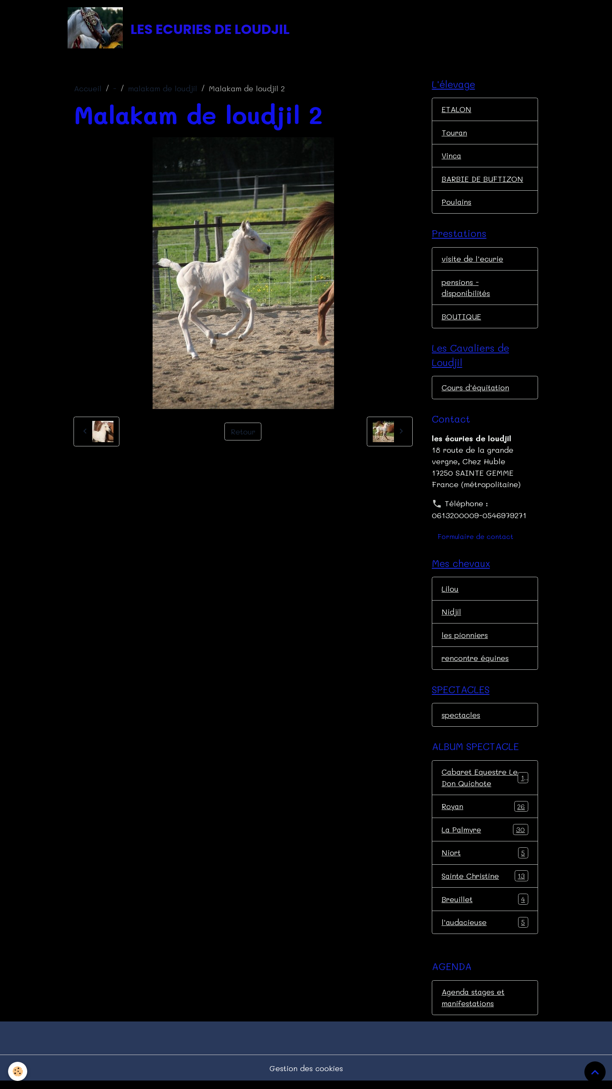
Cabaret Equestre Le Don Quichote (485, 783)
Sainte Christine (485, 882)
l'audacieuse (485, 928)
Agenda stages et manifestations (473, 1004)
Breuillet (485, 905)
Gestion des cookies (306, 1075)
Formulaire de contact (475, 540)
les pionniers (465, 639)
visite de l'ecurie (473, 261)
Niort (485, 858)
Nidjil (451, 616)
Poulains (457, 204)
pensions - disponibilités (466, 290)
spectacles (462, 720)
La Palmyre (485, 835)
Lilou (450, 592)
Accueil (88, 90)
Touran (455, 134)
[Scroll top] (595, 1072)
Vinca (452, 157)
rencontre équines (476, 662)
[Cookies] (18, 1071)
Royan (485, 812)
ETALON (456, 110)
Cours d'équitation (476, 391)
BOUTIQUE (461, 319)
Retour (242, 432)
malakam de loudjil (162, 90)
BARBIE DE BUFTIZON (483, 180)
